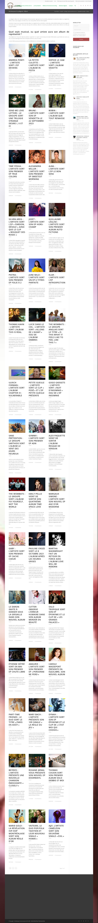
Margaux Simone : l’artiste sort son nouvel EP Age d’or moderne (57, 500)
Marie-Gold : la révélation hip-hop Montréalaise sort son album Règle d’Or (17, 833)
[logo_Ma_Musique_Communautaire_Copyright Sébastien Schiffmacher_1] (14, 5)
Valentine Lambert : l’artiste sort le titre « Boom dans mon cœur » (82, 118)
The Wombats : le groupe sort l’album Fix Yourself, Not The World (17, 500)
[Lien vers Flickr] (90, 5)
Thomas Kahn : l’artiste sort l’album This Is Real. (16, 328)
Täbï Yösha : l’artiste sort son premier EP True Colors (17, 171)
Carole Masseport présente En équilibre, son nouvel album (57, 669)
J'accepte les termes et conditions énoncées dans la (79, 34)
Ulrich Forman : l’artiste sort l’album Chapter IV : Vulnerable (17, 389)
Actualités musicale (49, 1)
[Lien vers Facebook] (83, 5)
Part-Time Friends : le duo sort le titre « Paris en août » (16, 719)
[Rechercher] (75, 5)
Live (55, 1)
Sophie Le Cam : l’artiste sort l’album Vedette (56, 64)
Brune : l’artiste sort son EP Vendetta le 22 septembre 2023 (37, 117)
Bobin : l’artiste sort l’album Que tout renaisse (57, 114)
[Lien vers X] (81, 5)
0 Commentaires (18, 87)
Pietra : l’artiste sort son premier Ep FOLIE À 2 (17, 278)
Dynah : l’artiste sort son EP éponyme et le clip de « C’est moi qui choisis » (57, 722)
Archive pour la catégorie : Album (18, 11)
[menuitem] (48, 1)
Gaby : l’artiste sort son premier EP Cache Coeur (17, 553)
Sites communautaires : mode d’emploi (83, 1)
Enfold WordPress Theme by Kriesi (38, 921)
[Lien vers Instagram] (85, 5)
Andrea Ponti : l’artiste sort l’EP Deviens (16, 64)
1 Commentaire (18, 527)
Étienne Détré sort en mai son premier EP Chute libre (17, 668)
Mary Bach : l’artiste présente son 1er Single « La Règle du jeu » (36, 721)
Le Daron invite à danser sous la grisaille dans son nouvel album (17, 613)
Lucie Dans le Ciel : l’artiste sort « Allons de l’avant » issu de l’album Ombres (37, 332)
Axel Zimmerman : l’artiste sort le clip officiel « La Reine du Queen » (82, 138)
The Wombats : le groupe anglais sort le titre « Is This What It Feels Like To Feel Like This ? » (57, 333)
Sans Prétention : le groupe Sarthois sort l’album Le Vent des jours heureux (17, 444)
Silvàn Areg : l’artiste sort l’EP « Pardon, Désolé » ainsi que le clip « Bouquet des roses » (17, 227)
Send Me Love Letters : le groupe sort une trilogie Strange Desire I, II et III (16, 118)
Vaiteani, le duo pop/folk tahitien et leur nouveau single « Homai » (37, 832)
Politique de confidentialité (79, 35)
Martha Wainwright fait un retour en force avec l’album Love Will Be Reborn (56, 557)
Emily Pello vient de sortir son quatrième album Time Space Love (35, 500)
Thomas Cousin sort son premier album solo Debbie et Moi (56, 775)
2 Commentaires (38, 746)
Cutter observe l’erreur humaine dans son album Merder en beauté (37, 614)
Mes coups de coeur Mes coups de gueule (65, 1)
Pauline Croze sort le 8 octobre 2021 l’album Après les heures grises (37, 555)
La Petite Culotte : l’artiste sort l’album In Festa (37, 65)
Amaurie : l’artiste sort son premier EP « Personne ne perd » (37, 669)
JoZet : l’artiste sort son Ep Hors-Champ (37, 223)
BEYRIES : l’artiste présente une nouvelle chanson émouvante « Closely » (16, 778)
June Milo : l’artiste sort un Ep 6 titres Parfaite (37, 278)
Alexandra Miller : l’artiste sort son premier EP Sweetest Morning (37, 172)
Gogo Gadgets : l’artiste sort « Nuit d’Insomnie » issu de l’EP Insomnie (57, 389)
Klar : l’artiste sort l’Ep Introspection (57, 278)
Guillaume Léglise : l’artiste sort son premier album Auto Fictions (57, 226)
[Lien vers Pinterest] (88, 5)
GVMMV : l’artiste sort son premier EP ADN (37, 439)
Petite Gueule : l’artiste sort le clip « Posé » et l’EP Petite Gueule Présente (36, 389)
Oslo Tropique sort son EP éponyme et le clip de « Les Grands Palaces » (57, 614)
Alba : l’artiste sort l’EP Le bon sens (57, 170)
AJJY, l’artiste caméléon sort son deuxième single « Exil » (56, 830)
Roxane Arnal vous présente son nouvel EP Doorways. (37, 774)
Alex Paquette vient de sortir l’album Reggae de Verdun (57, 442)
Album (10, 69)
